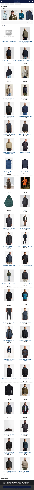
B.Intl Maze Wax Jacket (9, 116)
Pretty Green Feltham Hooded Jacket (25, 210)
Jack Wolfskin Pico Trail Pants (9, 322)
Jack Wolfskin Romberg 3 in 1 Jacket (9, 341)
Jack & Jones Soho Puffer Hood (25, 283)
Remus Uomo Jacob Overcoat (25, 340)
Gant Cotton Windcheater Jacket (9, 98)
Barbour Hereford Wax (25, 434)
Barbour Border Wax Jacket (25, 228)
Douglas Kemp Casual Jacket (9, 397)
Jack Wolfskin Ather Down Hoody (25, 246)
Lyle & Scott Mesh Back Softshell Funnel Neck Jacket (25, 61)
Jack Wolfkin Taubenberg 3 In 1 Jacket (9, 247)
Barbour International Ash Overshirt (9, 378)
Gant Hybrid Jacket (25, 98)
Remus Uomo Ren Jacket (9, 416)
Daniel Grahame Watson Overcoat (9, 41)
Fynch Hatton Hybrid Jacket (25, 171)
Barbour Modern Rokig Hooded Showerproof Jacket (9, 153)
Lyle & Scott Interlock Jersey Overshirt (25, 453)
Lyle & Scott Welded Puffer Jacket (9, 471)
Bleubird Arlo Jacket (9, 191)
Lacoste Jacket (9, 80)
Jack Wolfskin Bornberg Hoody (9, 265)
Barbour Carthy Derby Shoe (9, 434)
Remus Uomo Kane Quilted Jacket (25, 397)
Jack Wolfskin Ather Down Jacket (25, 303)
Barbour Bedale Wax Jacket (25, 152)
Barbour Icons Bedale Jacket (25, 134)
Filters (4, 8)
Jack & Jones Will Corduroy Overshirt (8, 303)
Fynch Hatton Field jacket (25, 80)
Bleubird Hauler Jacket (25, 191)
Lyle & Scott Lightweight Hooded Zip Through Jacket (25, 42)
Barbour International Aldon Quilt (25, 471)
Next (8, 25)
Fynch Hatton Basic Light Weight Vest (9, 172)
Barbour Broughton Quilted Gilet (9, 134)
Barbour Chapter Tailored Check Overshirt (25, 360)
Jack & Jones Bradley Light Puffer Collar (9, 284)
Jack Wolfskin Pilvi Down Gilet (25, 322)
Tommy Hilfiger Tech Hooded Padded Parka (9, 360)
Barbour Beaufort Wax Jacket (9, 228)
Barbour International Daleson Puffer (25, 379)
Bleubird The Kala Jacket (9, 209)
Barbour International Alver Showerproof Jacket (9, 453)
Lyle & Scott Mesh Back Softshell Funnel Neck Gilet (9, 61)
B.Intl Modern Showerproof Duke (25, 116)
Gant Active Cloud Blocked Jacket (25, 416)
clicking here (10, 484)
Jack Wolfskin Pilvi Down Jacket (25, 265)
